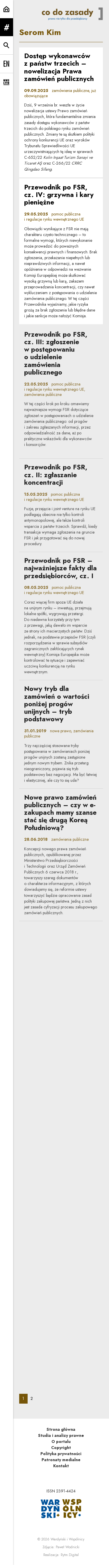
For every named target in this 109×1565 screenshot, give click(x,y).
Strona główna (61, 1429)
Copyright (61, 1447)
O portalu (61, 1441)
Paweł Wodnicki (67, 1547)
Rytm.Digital (70, 1554)
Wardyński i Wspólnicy (67, 1539)
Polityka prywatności (60, 1454)
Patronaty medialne (61, 1460)
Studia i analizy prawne (61, 1435)
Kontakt (61, 1466)
